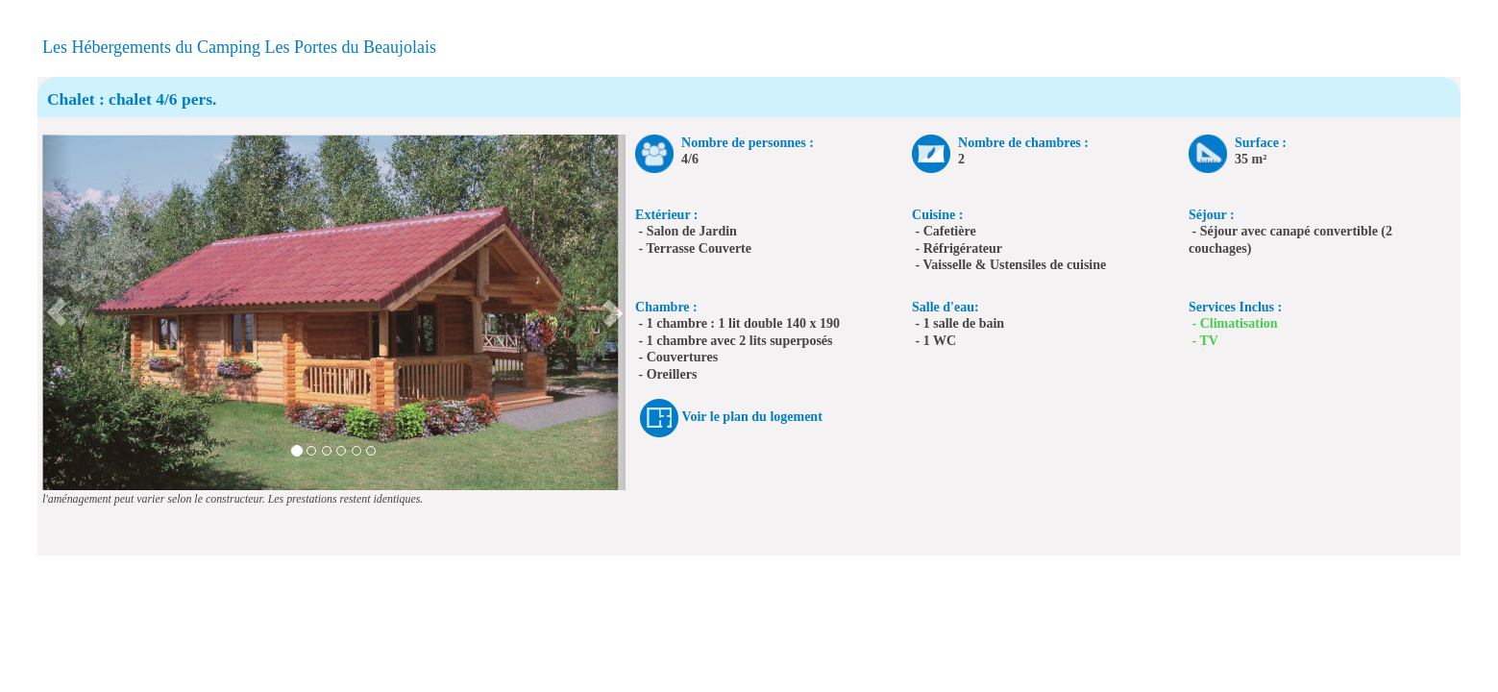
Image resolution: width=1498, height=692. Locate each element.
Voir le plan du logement (752, 417)
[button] (56, 312)
